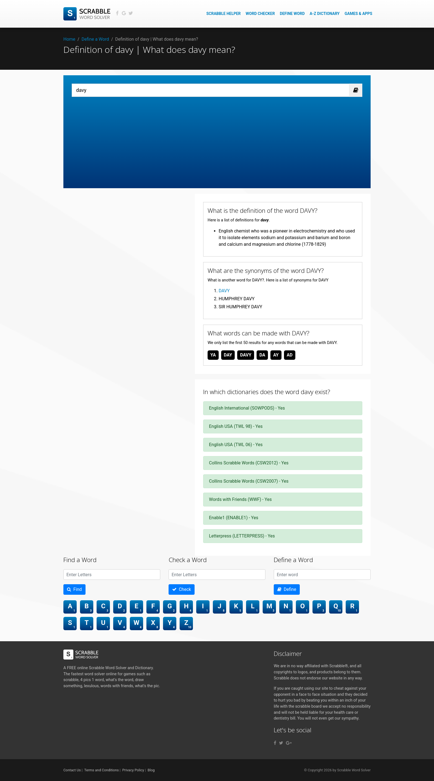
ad (290, 355)
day (228, 355)
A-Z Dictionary (325, 13)
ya (213, 355)
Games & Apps (358, 13)
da (262, 355)
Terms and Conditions (101, 770)
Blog (151, 770)
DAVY (224, 290)
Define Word (292, 13)
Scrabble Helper (223, 13)
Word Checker (260, 13)
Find (74, 589)
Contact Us (72, 770)
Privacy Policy (133, 770)
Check (181, 589)
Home (69, 39)
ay (276, 355)
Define (286, 589)
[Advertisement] (217, 138)
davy (245, 355)
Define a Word (95, 39)
